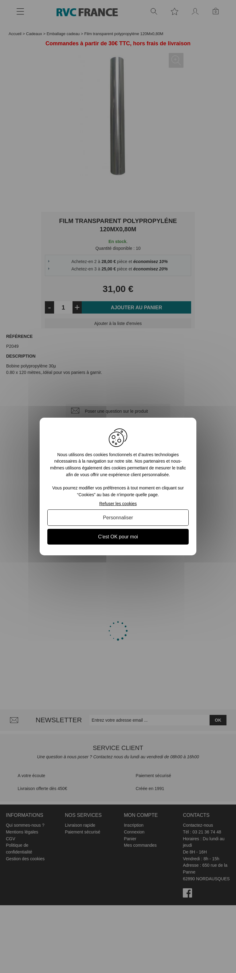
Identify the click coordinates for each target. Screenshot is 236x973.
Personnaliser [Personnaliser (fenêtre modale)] (118, 517)
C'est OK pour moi (118, 536)
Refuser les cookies (118, 503)
